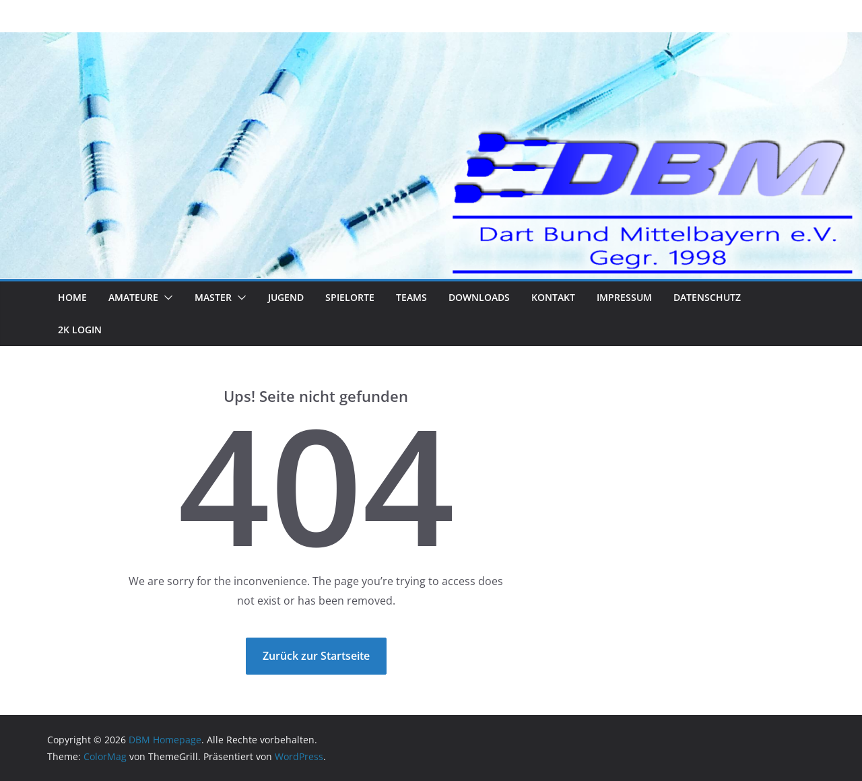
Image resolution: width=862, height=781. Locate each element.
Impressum (624, 297)
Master (213, 297)
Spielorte (349, 297)
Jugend (286, 297)
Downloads (479, 297)
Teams (411, 297)
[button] (165, 297)
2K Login (80, 329)
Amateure (133, 297)
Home (72, 297)
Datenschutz (707, 297)
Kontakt (553, 297)
